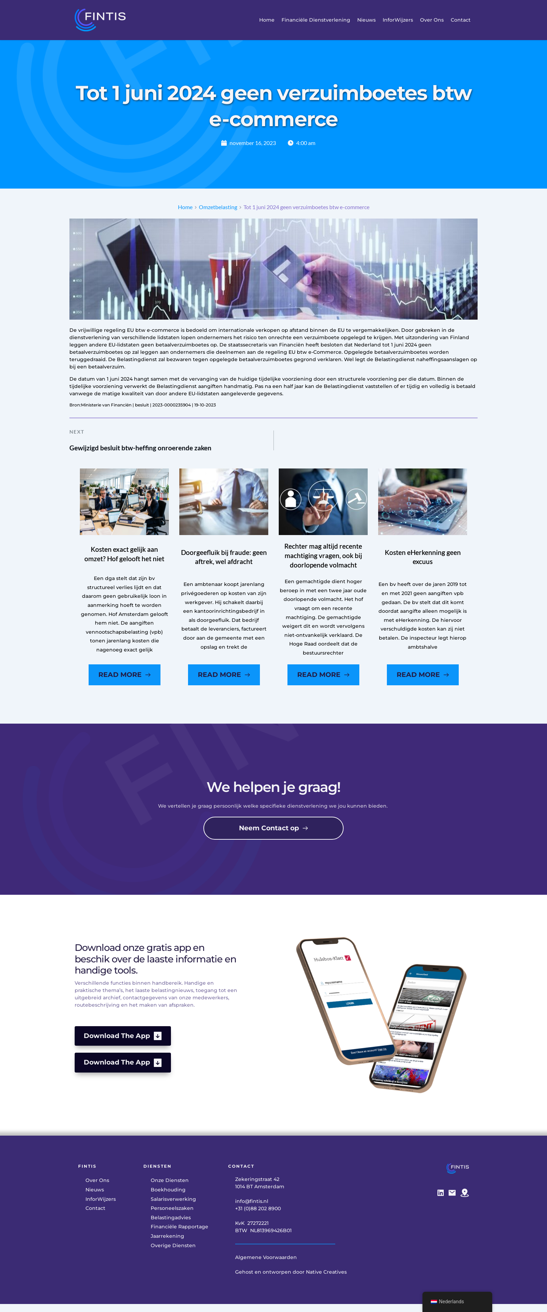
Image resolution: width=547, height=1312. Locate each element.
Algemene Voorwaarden (266, 1266)
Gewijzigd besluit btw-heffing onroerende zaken (148, 453)
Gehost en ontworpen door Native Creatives (291, 1280)
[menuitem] (266, 20)
